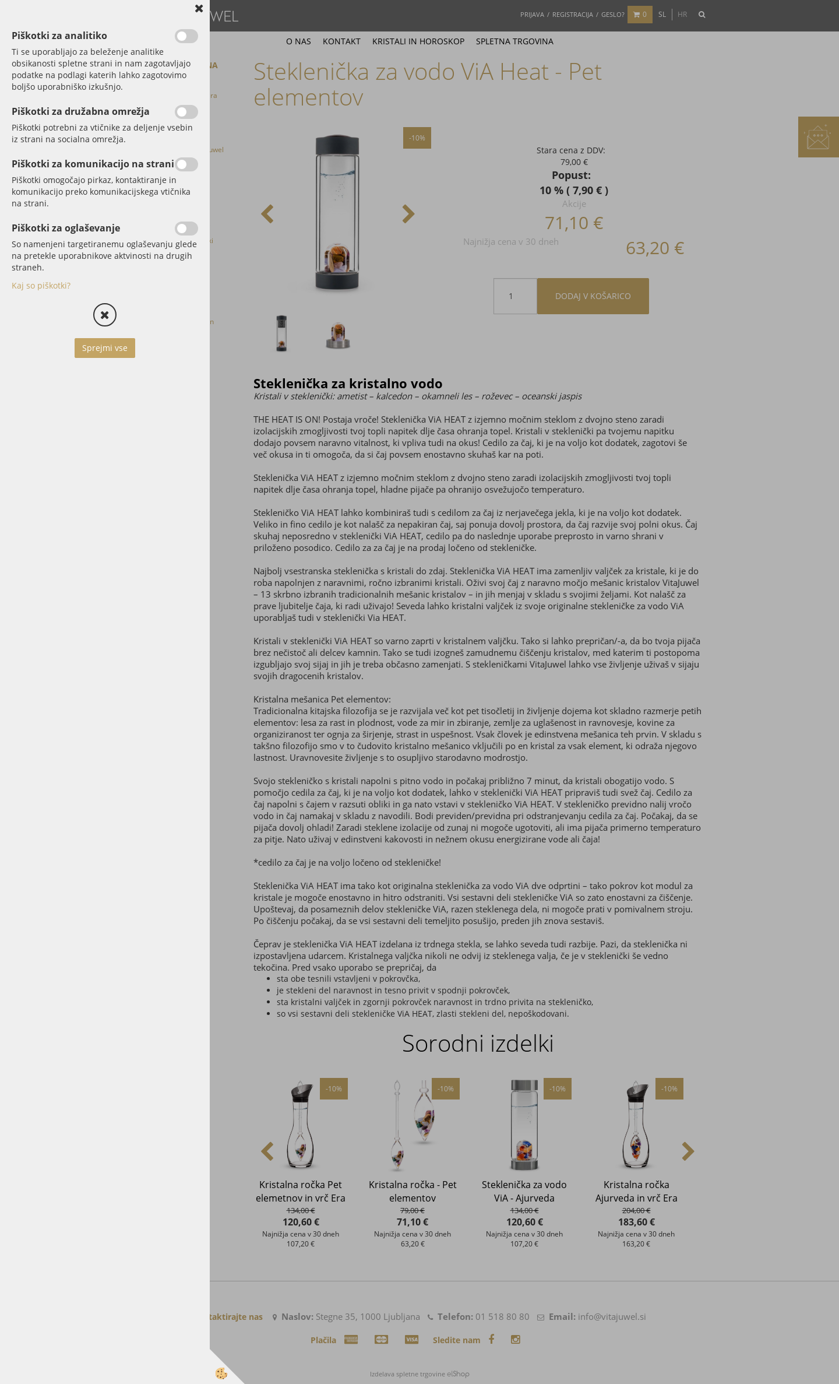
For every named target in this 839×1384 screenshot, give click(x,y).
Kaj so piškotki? (41, 285)
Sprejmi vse (105, 347)
